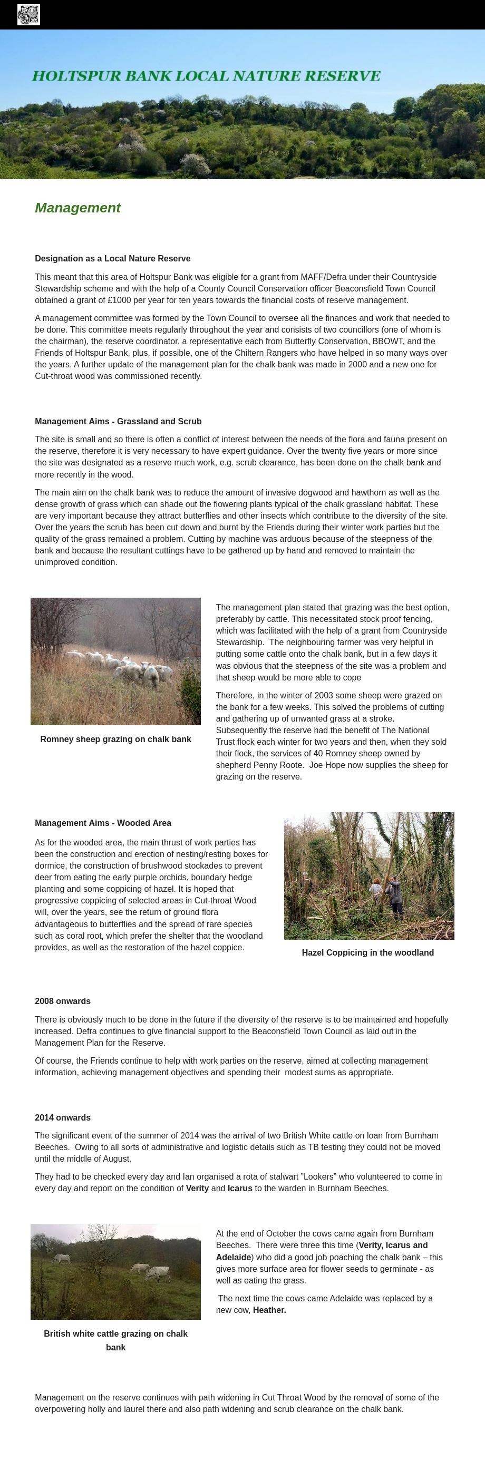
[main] (79, 207)
